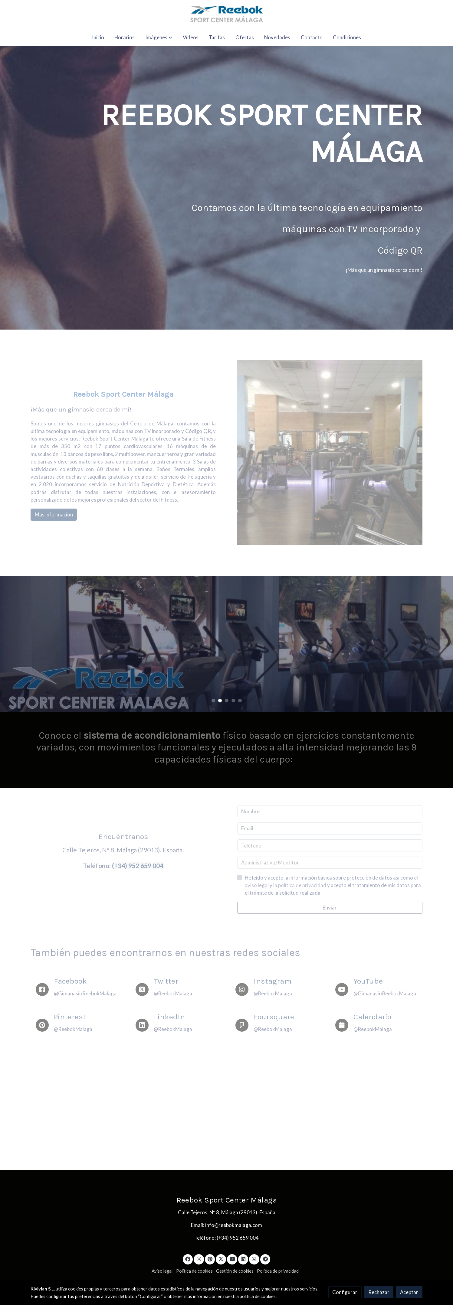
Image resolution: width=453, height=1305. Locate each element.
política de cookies (258, 1296)
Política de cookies (194, 1271)
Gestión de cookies (235, 1271)
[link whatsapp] (254, 1258)
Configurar (344, 1292)
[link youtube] (232, 1258)
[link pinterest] (210, 1258)
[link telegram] (265, 1258)
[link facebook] (188, 1258)
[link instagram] (199, 1258)
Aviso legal (162, 1271)
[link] (226, 14)
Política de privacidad (278, 1271)
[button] (158, 37)
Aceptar (409, 1292)
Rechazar (378, 1292)
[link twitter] (221, 1258)
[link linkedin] (243, 1258)
